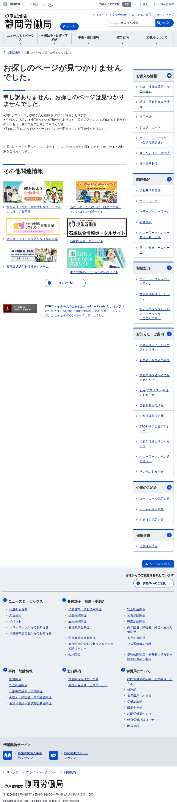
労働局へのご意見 (154, 583)
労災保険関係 (136, 613)
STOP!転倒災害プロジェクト (154, 429)
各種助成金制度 (78, 625)
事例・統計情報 (21, 667)
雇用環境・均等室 (139, 691)
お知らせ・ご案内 (154, 334)
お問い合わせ (118, 14)
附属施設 (145, 222)
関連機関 (154, 179)
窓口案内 (75, 667)
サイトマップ (165, 14)
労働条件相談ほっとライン (154, 296)
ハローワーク (148, 201)
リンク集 (12, 768)
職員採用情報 (148, 546)
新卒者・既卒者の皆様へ (154, 362)
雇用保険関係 (77, 619)
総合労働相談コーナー (142, 715)
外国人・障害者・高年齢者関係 (30, 692)
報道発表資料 (18, 607)
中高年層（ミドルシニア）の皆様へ (154, 347)
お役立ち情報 (154, 75)
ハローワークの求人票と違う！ (154, 459)
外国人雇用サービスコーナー (88, 680)
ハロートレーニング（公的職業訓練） (153, 140)
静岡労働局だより (139, 709)
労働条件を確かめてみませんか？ (154, 377)
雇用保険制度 (148, 163)
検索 (165, 23)
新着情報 (15, 613)
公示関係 (74, 652)
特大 (145, 4)
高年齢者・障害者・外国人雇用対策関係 (149, 627)
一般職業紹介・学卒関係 (25, 686)
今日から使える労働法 (154, 153)
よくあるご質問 (142, 14)
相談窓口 (154, 267)
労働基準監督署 (150, 190)
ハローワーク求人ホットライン (154, 281)
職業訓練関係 (136, 619)
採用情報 (154, 535)
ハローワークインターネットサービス (154, 235)
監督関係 (15, 674)
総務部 (131, 685)
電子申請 (145, 117)
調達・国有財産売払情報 (154, 104)
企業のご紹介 (154, 487)
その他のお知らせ (151, 471)
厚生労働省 (167, 4)
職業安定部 (134, 703)
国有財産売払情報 (151, 405)
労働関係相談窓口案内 (83, 674)
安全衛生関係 (136, 607)
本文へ (100, 14)
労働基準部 (134, 697)
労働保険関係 (77, 613)
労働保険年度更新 (151, 416)
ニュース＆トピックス (26, 600)
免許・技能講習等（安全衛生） (154, 89)
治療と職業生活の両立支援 (154, 444)
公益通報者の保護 (139, 641)
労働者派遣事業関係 (82, 635)
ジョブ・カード (150, 127)
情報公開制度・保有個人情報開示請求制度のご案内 (149, 654)
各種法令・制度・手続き (87, 600)
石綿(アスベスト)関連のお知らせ (154, 392)
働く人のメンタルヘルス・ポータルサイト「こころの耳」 (154, 313)
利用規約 (70, 768)
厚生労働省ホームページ (154, 250)
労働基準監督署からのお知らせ (30, 631)
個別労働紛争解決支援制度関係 (30, 698)
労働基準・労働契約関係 (85, 607)
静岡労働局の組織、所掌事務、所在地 (149, 677)
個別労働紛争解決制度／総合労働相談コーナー (91, 644)
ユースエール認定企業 (154, 498)
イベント (15, 619)
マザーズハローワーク (154, 211)
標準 (126, 4)
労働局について (139, 667)
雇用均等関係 (136, 635)
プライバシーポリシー (41, 768)
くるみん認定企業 (151, 509)
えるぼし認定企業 (151, 519)
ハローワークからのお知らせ (29, 625)
